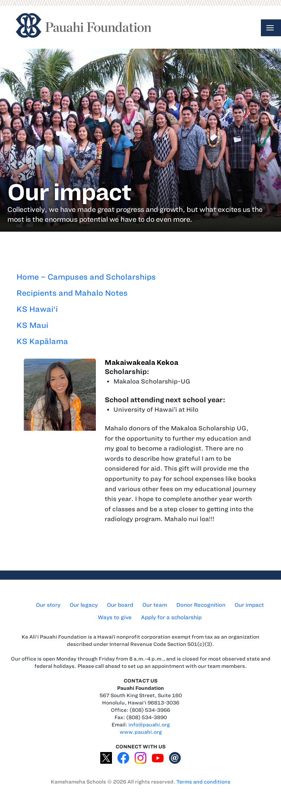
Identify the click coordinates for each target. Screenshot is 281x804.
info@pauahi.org (149, 725)
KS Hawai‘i (37, 309)
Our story (48, 605)
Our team (154, 605)
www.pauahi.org (141, 732)
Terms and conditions (203, 782)
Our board (120, 605)
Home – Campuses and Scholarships (86, 277)
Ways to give (115, 617)
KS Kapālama (42, 341)
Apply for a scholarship (171, 617)
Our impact (249, 605)
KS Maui (32, 325)
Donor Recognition (200, 605)
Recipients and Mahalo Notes (72, 293)
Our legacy (84, 605)
